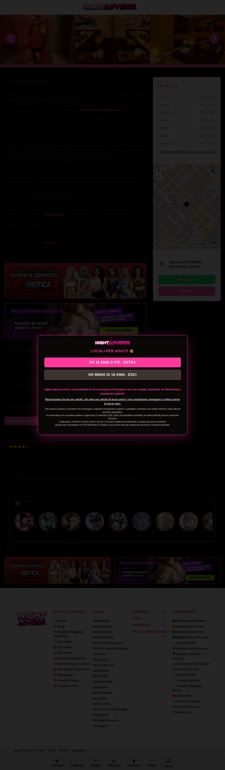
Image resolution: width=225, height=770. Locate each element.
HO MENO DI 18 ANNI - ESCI (112, 375)
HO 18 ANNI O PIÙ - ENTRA (112, 361)
